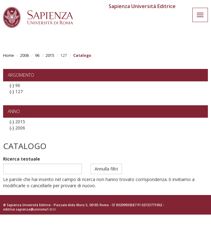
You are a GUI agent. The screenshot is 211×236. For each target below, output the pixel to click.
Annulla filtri (106, 169)
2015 (50, 55)
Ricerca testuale (21, 159)
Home (8, 55)
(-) (12, 85)
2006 (24, 55)
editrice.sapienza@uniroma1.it (29, 209)
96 (37, 55)
